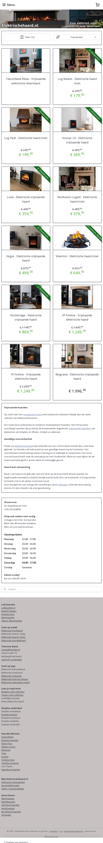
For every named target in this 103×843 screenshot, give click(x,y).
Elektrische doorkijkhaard (13, 640)
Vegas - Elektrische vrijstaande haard (25, 258)
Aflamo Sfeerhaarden (11, 620)
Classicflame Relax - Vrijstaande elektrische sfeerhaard (26, 81)
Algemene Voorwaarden (13, 782)
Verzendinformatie (10, 785)
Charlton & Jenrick (10, 763)
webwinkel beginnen (73, 831)
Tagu (3, 753)
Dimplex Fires (7, 614)
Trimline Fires (7, 760)
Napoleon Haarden (10, 769)
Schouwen (6, 815)
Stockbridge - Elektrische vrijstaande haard (26, 317)
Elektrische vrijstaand (11, 676)
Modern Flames (8, 611)
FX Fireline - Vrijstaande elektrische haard (26, 377)
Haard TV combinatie (11, 659)
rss (60, 831)
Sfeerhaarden (7, 617)
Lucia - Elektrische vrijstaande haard (26, 199)
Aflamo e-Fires (8, 746)
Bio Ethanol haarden (11, 811)
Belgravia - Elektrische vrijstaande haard (77, 377)
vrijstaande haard (32, 414)
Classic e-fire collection (12, 695)
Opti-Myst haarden (10, 805)
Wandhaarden (8, 801)
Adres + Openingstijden (12, 788)
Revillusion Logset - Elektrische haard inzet (77, 199)
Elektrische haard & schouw (14, 679)
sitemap (53, 831)
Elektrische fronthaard (12, 630)
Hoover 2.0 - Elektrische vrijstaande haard (77, 140)
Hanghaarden (8, 808)
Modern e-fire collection (12, 691)
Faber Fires (6, 743)
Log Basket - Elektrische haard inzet (77, 81)
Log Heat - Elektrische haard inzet (25, 138)
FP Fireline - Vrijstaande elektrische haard (77, 317)
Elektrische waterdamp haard (15, 682)
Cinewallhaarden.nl (10, 649)
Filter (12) (27, 37)
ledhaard (62, 484)
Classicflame (7, 737)
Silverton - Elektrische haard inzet (77, 256)
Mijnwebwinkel (51, 837)
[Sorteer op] (76, 37)
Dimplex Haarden (9, 740)
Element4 (5, 750)
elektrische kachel (24, 445)
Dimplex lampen (9, 714)
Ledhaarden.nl (8, 607)
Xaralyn (4, 756)
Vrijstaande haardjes (80, 428)
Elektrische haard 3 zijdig (13, 637)
